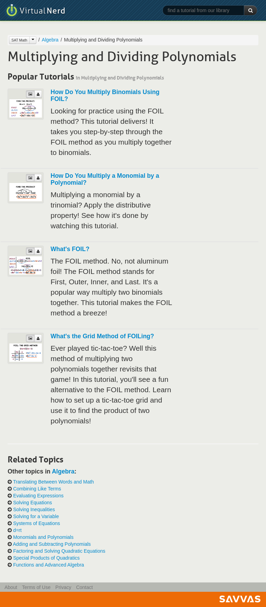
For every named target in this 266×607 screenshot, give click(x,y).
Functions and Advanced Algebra (48, 565)
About (11, 587)
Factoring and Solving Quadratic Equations (59, 551)
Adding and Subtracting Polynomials (52, 544)
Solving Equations (32, 502)
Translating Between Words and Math (53, 482)
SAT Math (19, 40)
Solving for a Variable (36, 516)
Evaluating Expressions (38, 495)
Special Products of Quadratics (46, 558)
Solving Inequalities (34, 509)
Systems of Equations (36, 523)
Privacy (63, 587)
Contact (84, 587)
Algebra (50, 40)
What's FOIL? (70, 249)
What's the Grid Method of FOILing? (102, 336)
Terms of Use (36, 587)
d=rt (17, 530)
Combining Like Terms (37, 488)
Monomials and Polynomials (43, 537)
